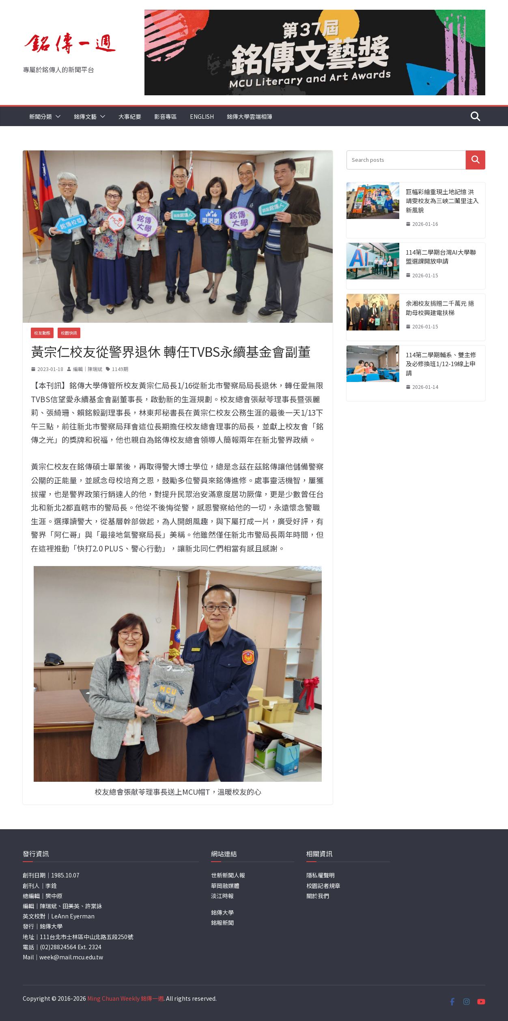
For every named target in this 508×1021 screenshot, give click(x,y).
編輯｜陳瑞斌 (87, 368)
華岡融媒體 (225, 886)
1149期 (120, 368)
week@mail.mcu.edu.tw (71, 957)
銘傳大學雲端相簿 (249, 116)
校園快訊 (69, 333)
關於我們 (317, 896)
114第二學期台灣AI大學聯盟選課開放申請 (441, 257)
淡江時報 (222, 896)
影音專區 (165, 116)
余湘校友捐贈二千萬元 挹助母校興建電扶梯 (440, 308)
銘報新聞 (222, 922)
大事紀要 (129, 116)
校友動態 (42, 333)
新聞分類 (40, 116)
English (202, 116)
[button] (56, 116)
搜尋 (475, 159)
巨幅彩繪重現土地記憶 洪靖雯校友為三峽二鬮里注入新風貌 (442, 200)
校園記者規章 (323, 886)
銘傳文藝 (85, 116)
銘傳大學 (222, 912)
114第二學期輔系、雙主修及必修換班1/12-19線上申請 (441, 363)
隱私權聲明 (320, 875)
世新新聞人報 (228, 875)
